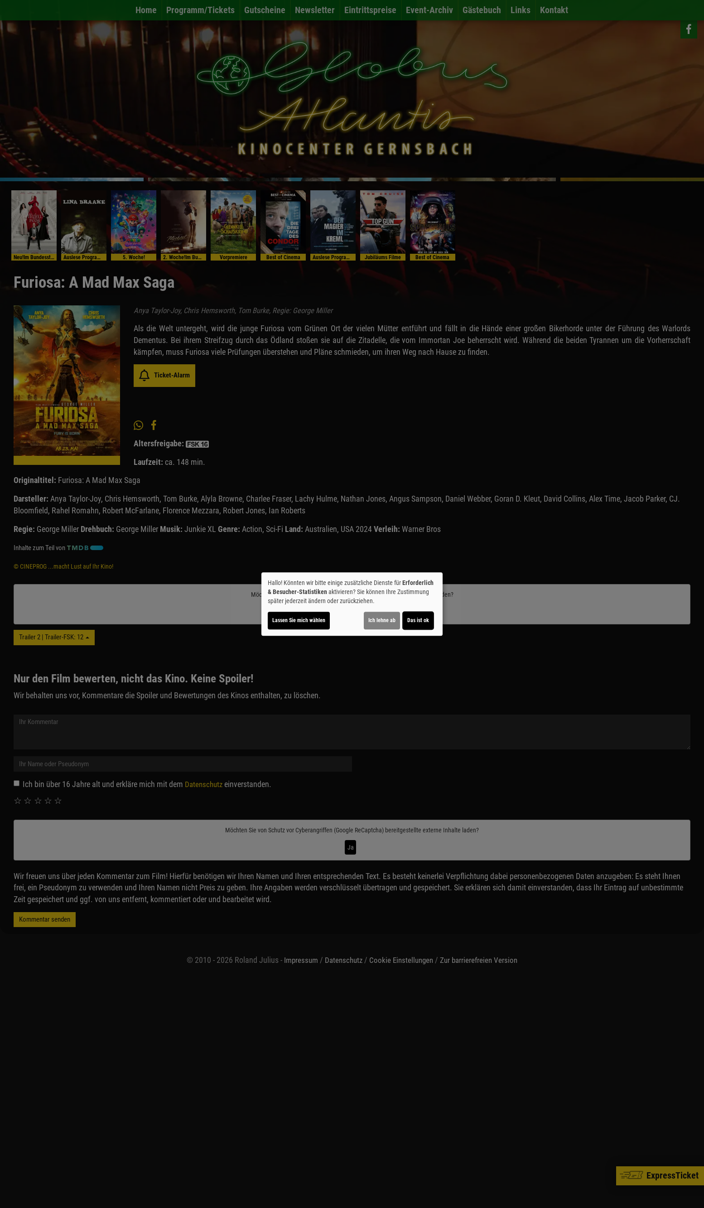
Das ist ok (418, 620)
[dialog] (352, 604)
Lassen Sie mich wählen (298, 620)
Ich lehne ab (381, 620)
